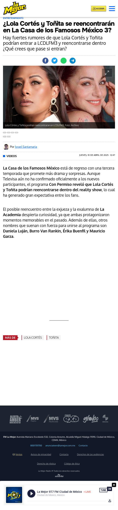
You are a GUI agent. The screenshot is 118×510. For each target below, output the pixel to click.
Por (23, 146)
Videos (12, 156)
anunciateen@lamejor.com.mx (60, 445)
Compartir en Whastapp (64, 61)
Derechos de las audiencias (90, 454)
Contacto (83, 445)
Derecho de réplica (46, 463)
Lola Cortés (33, 337)
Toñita (54, 337)
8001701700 (36, 445)
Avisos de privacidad (41, 454)
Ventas (17, 454)
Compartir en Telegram (73, 61)
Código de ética (72, 463)
